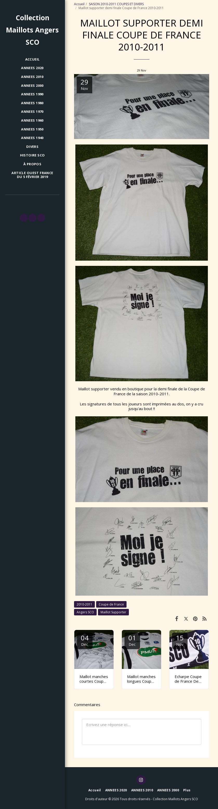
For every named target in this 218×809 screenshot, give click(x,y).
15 (180, 640)
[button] (24, 218)
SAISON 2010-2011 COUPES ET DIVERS (116, 4)
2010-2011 (84, 604)
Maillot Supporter (113, 612)
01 (132, 640)
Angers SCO (85, 612)
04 (85, 640)
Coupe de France (111, 604)
